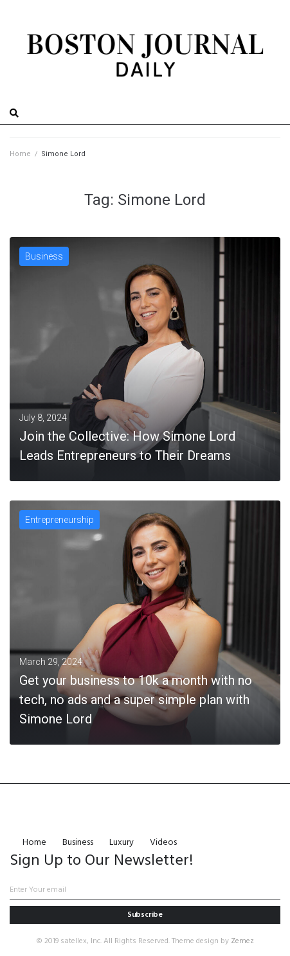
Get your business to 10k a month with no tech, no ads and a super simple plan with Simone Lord (135, 700)
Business (44, 256)
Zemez (242, 941)
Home (20, 154)
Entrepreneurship (59, 520)
